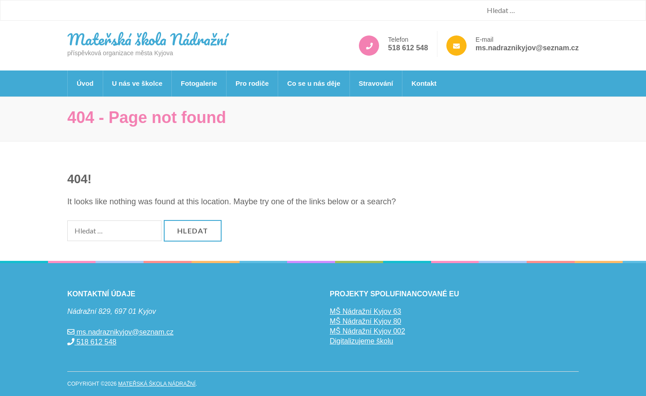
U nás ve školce (137, 83)
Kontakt (423, 83)
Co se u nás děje (313, 83)
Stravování (376, 83)
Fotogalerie (199, 83)
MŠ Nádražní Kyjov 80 (365, 321)
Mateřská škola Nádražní (147, 39)
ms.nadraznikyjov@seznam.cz (527, 48)
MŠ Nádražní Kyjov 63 (365, 311)
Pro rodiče (252, 83)
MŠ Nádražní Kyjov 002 (367, 331)
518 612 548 (408, 48)
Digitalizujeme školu (361, 341)
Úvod (85, 83)
